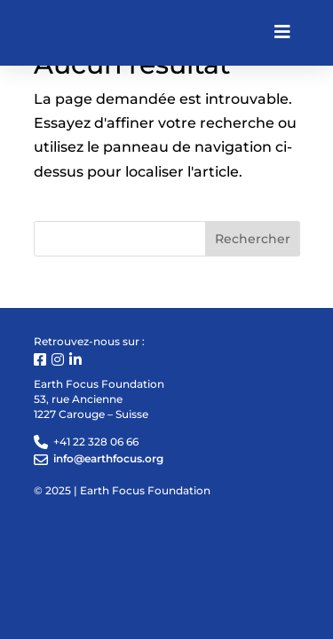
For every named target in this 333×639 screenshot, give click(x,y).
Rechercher (252, 239)
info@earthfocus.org (108, 458)
